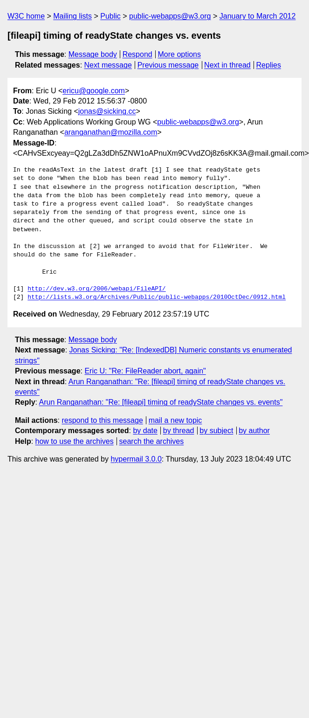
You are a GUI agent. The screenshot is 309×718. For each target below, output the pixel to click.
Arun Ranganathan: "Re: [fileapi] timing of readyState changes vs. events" (161, 402)
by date (145, 431)
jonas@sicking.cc (107, 111)
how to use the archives (74, 441)
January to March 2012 (258, 16)
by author (254, 431)
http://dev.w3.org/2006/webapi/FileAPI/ (96, 289)
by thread (178, 431)
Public (110, 16)
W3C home (26, 16)
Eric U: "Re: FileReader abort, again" (145, 371)
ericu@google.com (93, 91)
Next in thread (227, 65)
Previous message (168, 65)
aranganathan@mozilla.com (110, 132)
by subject (216, 431)
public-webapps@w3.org (170, 16)
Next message (108, 65)
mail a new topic (175, 420)
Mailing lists (72, 16)
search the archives (151, 441)
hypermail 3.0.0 (135, 459)
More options (179, 54)
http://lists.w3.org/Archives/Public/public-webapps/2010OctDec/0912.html (156, 297)
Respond (137, 54)
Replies (268, 65)
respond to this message (102, 420)
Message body (93, 54)
